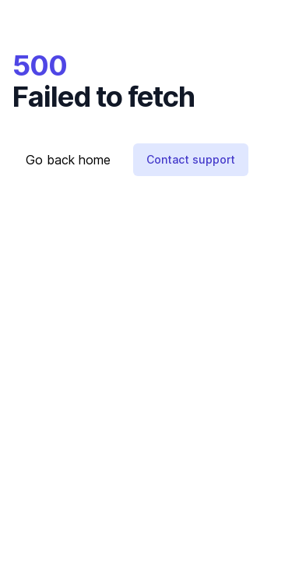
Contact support (190, 159)
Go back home (68, 160)
